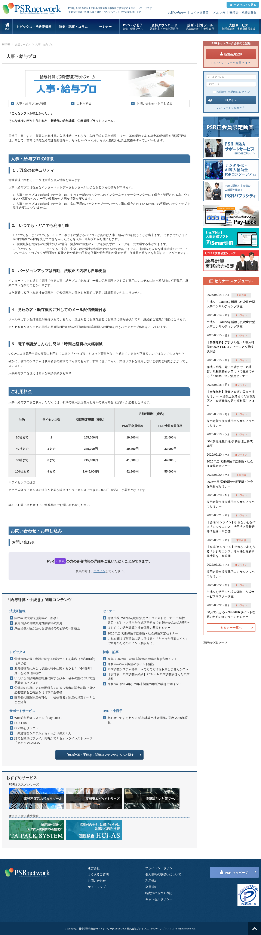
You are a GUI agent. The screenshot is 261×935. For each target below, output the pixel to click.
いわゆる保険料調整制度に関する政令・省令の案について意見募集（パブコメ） (54, 680)
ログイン (99, 571)
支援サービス (238, 26)
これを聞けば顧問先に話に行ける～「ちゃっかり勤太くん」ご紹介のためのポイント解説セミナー (148, 641)
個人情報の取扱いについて (163, 874)
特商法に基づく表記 (158, 893)
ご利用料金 (84, 103)
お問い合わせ (177, 12)
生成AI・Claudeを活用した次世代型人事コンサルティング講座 (231, 304)
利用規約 (151, 880)
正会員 (60, 561)
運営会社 (94, 868)
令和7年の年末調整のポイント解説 (131, 664)
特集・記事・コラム (73, 26)
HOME (6, 44)
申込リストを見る (242, 4)
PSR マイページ (234, 872)
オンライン (241, 315)
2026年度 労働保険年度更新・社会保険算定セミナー (143, 633)
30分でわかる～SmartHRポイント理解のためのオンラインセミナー (231, 614)
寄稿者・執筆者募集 (243, 12)
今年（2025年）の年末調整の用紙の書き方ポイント (142, 659)
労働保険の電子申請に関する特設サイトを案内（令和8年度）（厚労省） (55, 661)
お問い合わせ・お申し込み (155, 103)
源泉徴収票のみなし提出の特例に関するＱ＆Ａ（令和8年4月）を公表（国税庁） (53, 671)
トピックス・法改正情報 (34, 26)
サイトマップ (97, 887)
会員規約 (151, 887)
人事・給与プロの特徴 (31, 103)
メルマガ (219, 12)
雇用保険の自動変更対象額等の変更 (38, 623)
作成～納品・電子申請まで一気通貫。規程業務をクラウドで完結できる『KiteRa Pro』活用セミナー (231, 371)
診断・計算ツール (200, 26)
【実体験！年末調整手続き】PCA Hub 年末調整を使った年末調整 (149, 677)
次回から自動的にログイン (231, 91)
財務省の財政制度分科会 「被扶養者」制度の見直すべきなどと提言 (54, 700)
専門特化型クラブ (215, 643)
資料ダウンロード (164, 26)
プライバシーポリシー (160, 868)
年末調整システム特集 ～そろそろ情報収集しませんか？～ (148, 669)
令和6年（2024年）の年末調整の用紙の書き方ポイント (145, 684)
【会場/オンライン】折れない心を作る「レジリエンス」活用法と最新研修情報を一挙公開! (231, 527)
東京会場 (241, 295)
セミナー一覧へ (231, 627)
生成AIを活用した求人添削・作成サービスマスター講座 (230, 594)
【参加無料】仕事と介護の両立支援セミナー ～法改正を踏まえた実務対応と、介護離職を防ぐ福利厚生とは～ (231, 398)
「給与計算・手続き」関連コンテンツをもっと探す (99, 755)
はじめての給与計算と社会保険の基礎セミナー (139, 627)
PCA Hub (20, 723)
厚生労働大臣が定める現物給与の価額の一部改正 (47, 628)
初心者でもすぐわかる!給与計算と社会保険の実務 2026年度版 (148, 720)
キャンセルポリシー (158, 899)
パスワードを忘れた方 (231, 107)
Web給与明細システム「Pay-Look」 (38, 718)
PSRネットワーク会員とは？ (231, 62)
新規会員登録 (231, 54)
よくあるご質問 (98, 874)
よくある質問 (200, 12)
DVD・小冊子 (133, 26)
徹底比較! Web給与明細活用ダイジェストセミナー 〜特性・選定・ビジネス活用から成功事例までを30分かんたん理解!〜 (149, 620)
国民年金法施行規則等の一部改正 (36, 618)
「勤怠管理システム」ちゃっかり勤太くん (42, 733)
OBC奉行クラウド (26, 728)
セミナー (105, 26)
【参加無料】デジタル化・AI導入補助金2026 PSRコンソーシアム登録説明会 (230, 347)
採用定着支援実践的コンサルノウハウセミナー (231, 423)
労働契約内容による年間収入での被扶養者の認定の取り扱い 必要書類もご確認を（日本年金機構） (55, 690)
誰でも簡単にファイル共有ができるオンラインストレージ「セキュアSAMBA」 (53, 741)
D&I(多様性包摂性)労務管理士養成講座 (230, 443)
